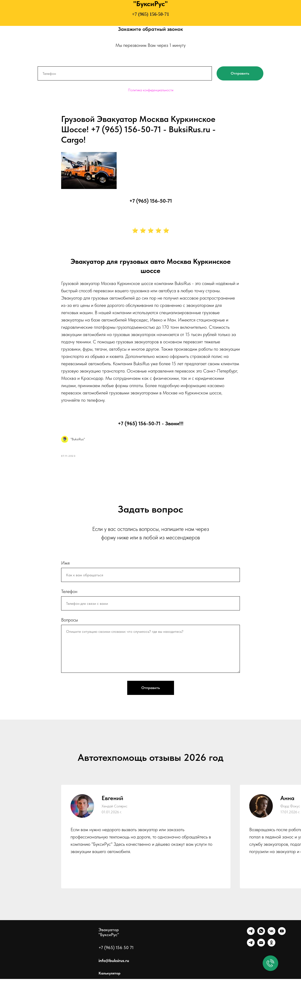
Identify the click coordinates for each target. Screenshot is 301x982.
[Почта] (261, 948)
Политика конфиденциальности (150, 90)
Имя (65, 566)
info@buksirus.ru (114, 963)
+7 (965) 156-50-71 (150, 14)
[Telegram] (251, 937)
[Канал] (251, 948)
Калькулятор (109, 976)
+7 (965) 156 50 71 (116, 950)
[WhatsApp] (261, 937)
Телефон (69, 594)
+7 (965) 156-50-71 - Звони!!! (150, 425)
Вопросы (69, 623)
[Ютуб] (282, 937)
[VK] (271, 937)
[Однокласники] (271, 948)
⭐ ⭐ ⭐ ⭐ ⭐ (150, 232)
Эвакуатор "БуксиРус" (109, 935)
